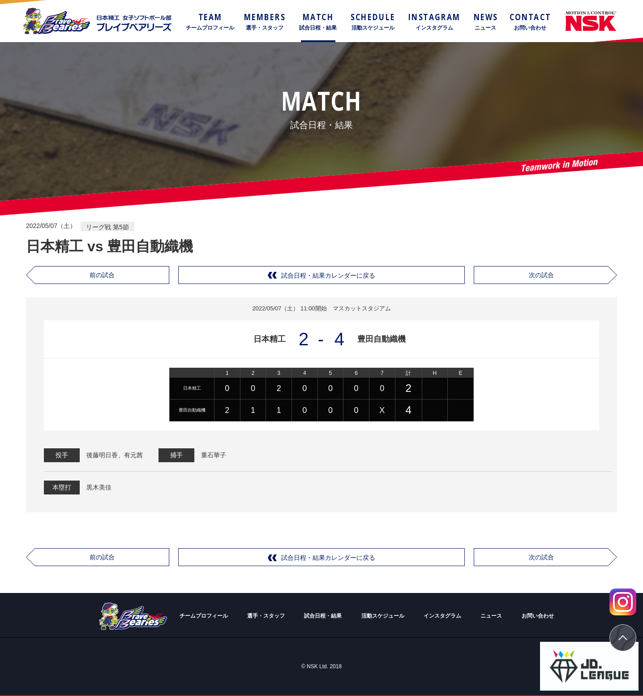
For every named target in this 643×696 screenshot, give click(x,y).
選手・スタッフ (266, 616)
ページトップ (622, 637)
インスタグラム (442, 616)
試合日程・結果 (323, 616)
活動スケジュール (382, 616)
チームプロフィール (204, 616)
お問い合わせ (538, 616)
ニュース (491, 616)
